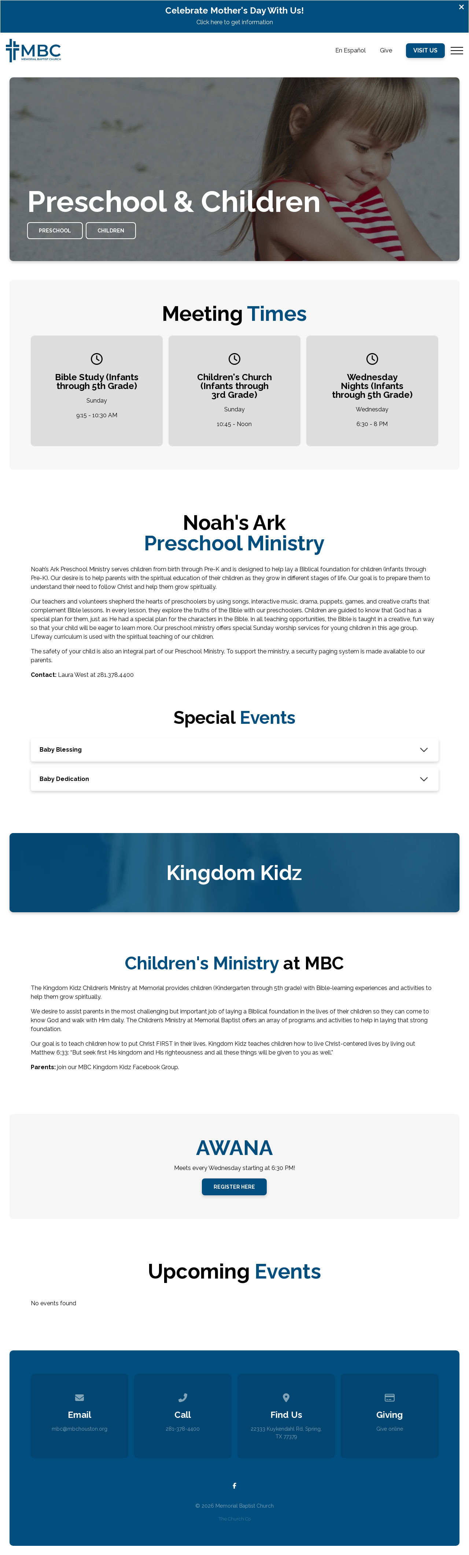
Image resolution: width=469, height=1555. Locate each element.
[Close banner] (461, 8)
